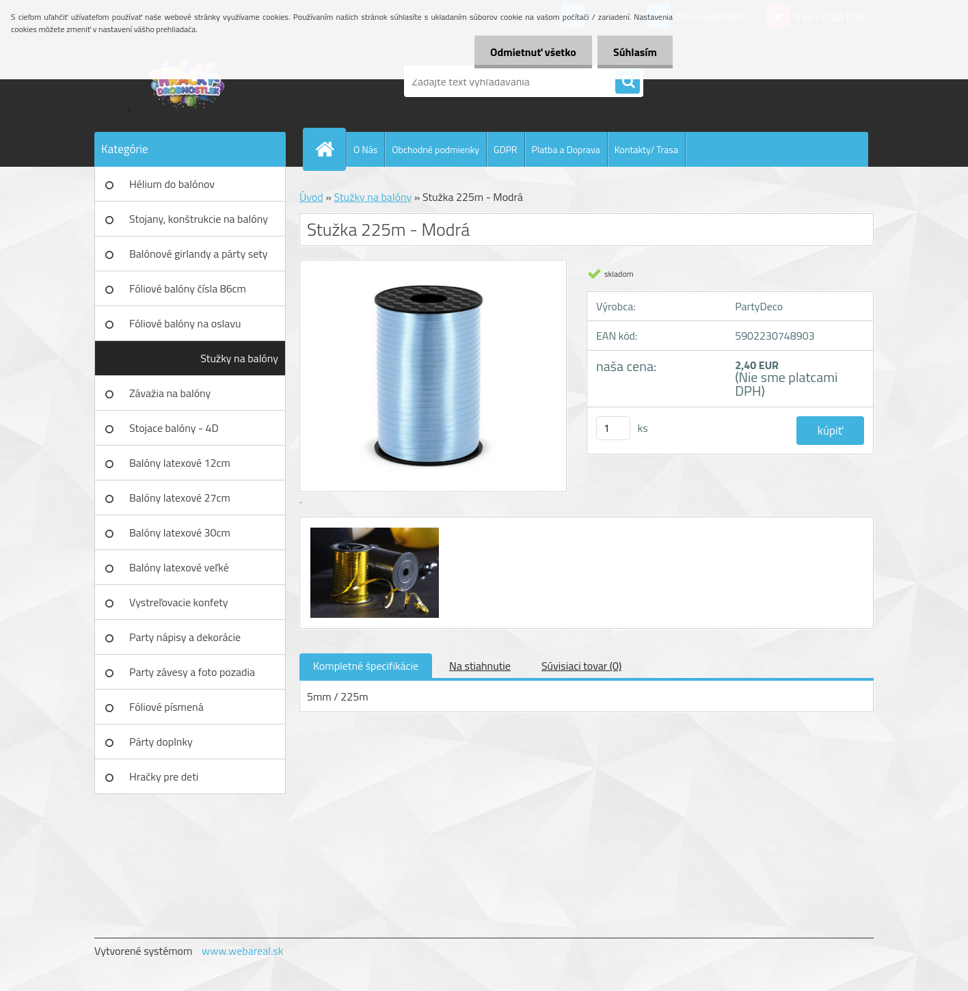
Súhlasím (634, 52)
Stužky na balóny (239, 358)
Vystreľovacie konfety (178, 602)
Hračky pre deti (163, 776)
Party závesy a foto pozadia (192, 672)
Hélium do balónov (172, 184)
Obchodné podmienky (435, 149)
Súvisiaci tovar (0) (581, 665)
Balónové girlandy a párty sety (198, 253)
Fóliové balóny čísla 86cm (187, 288)
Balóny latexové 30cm (179, 532)
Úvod (311, 197)
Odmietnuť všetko (529, 52)
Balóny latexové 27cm (179, 497)
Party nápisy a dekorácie (185, 637)
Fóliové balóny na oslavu (185, 323)
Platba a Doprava (566, 149)
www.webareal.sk (243, 950)
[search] (627, 82)
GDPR (505, 149)
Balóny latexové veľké (179, 567)
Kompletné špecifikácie (365, 665)
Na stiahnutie (480, 665)
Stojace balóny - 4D (174, 428)
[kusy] (613, 428)
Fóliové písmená (166, 706)
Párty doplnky (161, 741)
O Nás (365, 149)
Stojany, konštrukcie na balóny (198, 219)
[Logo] (188, 81)
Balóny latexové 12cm (179, 462)
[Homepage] (330, 149)
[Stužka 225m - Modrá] (373, 529)
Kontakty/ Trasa (646, 149)
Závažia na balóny (170, 393)
